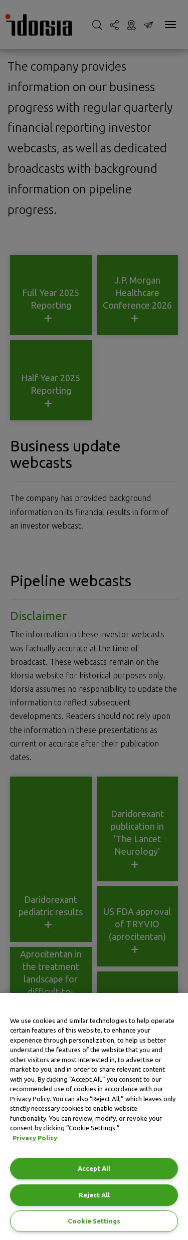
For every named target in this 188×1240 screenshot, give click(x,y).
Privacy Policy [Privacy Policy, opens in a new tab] (35, 1137)
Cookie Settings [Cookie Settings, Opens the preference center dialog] (94, 1220)
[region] (94, 1116)
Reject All (94, 1194)
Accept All (94, 1168)
